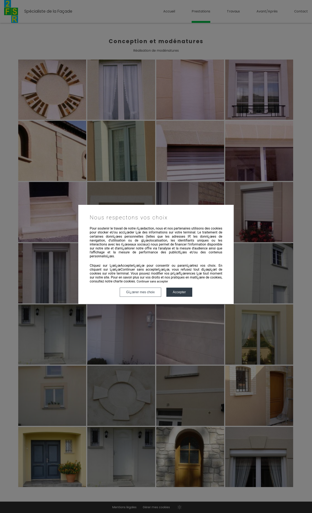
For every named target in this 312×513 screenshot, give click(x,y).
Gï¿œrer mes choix (140, 292)
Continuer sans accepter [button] (152, 281)
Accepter (179, 292)
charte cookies (124, 281)
